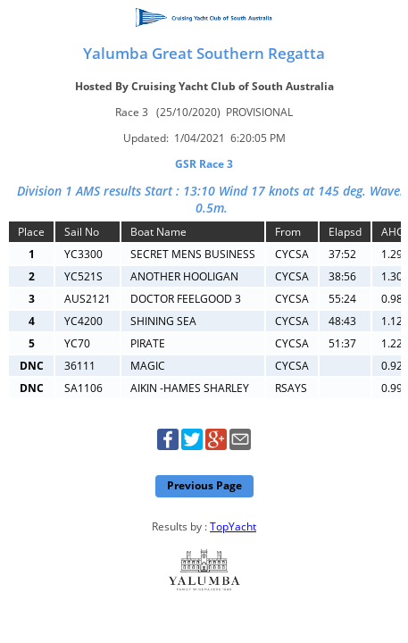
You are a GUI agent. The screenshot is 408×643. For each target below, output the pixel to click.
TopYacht (233, 526)
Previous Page (204, 485)
